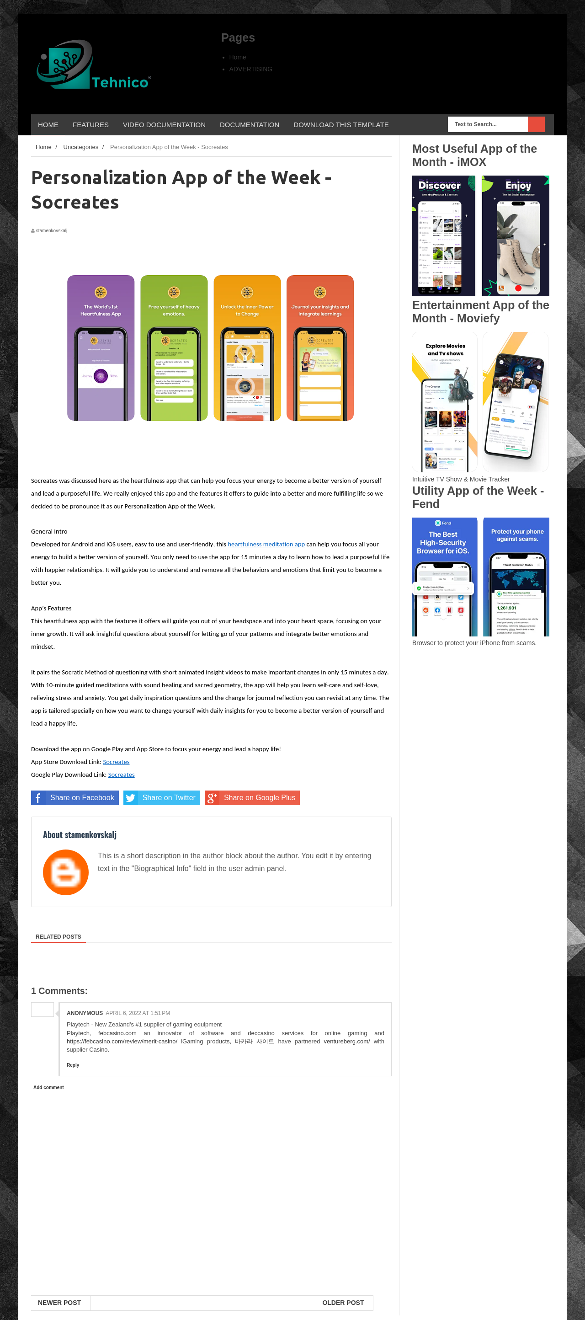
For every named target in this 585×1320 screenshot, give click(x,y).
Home (237, 57)
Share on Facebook (72, 798)
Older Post (343, 1302)
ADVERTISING (251, 69)
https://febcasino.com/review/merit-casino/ (122, 1041)
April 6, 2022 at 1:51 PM (138, 1013)
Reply (73, 1065)
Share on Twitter (159, 798)
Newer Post (59, 1302)
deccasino (261, 1033)
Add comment (48, 1087)
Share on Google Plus (250, 798)
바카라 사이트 (254, 1041)
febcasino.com (117, 1033)
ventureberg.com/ (347, 1041)
